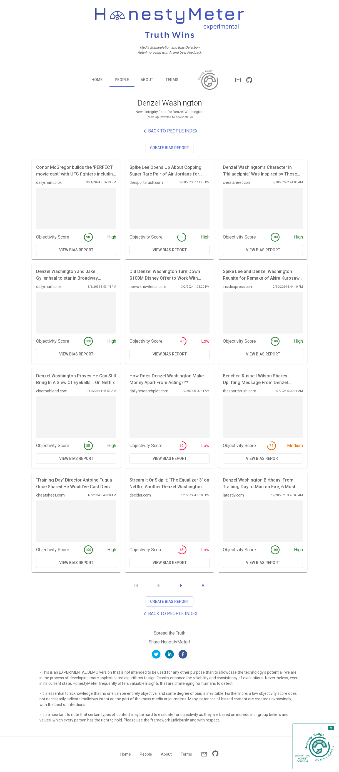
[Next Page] (181, 585)
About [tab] (146, 80)
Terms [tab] (172, 80)
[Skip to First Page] (136, 585)
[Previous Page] (158, 585)
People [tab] (121, 80)
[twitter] (156, 655)
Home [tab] (96, 80)
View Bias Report (76, 250)
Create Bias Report (169, 148)
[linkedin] (169, 655)
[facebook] (182, 655)
